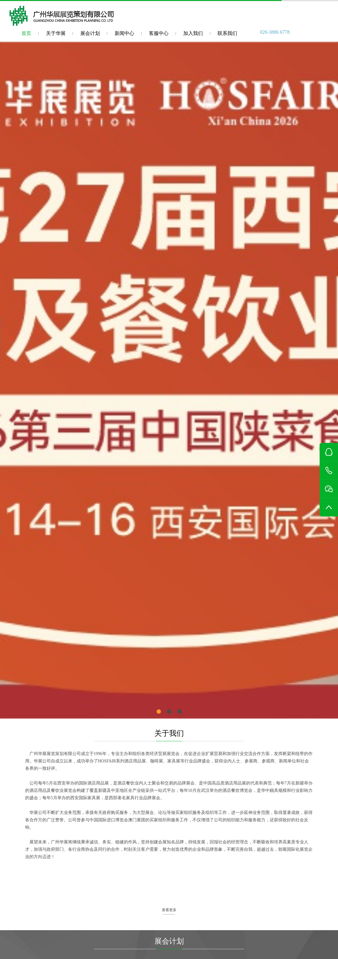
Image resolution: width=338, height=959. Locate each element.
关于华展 (56, 33)
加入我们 (193, 33)
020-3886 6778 (275, 32)
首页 (26, 33)
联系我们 (227, 33)
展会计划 (90, 33)
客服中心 (159, 33)
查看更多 (169, 910)
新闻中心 (124, 33)
